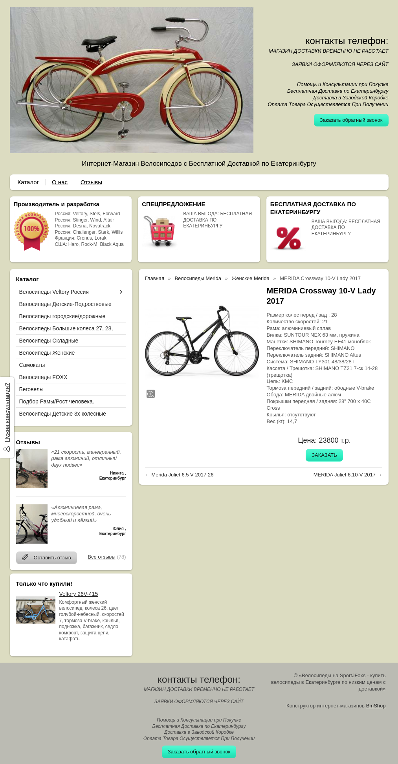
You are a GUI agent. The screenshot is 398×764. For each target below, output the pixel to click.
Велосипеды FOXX (43, 377)
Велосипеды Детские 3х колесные (62, 413)
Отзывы (91, 182)
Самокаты (32, 365)
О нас (60, 182)
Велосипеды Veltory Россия (54, 292)
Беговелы (31, 389)
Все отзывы (101, 557)
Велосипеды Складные (49, 340)
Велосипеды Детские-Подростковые (65, 304)
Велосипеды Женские (47, 353)
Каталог (28, 182)
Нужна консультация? (7, 412)
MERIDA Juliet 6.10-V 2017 (345, 475)
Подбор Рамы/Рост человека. (56, 401)
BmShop (376, 706)
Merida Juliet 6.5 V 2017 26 (182, 475)
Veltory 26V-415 (78, 594)
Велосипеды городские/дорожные (62, 316)
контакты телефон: (347, 40)
